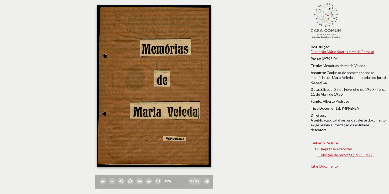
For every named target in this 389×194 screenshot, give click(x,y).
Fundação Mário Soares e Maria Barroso (342, 52)
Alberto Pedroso (326, 143)
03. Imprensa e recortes (334, 149)
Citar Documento (324, 166)
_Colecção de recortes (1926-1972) (345, 155)
